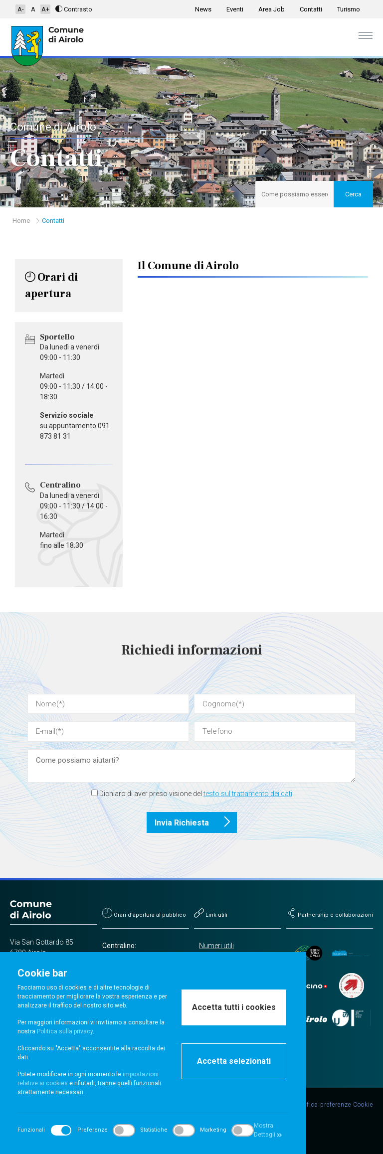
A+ (45, 9)
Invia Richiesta (196, 822)
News (203, 9)
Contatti (311, 9)
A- (20, 9)
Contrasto (73, 9)
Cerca (353, 194)
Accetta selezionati (234, 1061)
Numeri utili (216, 946)
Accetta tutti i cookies (234, 1007)
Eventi (234, 9)
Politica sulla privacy (65, 1031)
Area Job (271, 9)
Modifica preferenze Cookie (332, 1104)
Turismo (348, 9)
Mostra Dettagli (268, 1130)
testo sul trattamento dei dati (247, 794)
